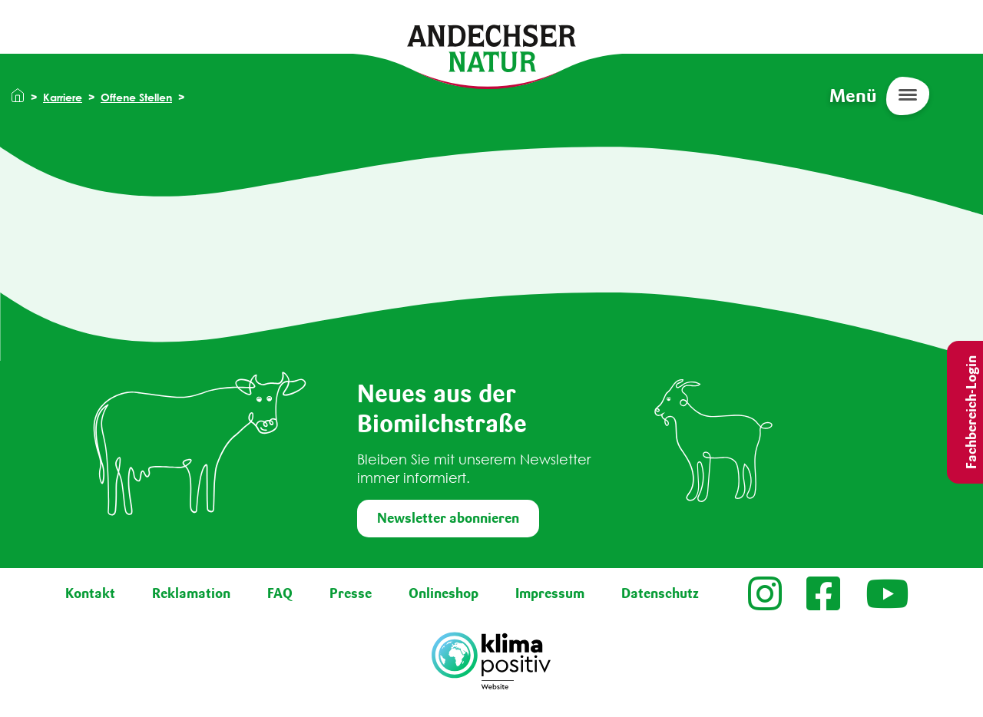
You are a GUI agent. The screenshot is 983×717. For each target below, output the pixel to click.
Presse (350, 593)
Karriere (62, 97)
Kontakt (90, 593)
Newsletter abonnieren (448, 518)
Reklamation (191, 593)
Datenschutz (660, 593)
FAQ (280, 593)
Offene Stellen (136, 97)
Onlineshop (443, 593)
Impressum (549, 593)
